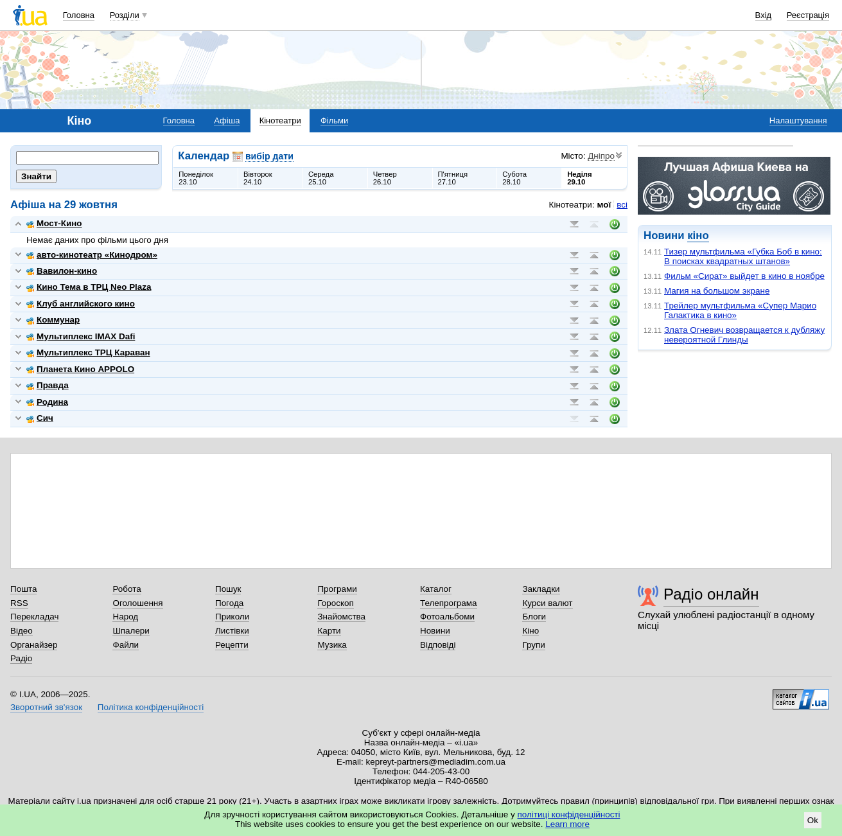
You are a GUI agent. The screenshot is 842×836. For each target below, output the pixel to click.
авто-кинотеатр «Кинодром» (91, 255)
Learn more (567, 824)
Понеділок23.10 (196, 178)
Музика (331, 645)
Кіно (530, 631)
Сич (39, 418)
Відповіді (438, 645)
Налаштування (798, 120)
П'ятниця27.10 (453, 178)
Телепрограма (448, 603)
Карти (328, 631)
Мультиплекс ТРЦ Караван (88, 352)
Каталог (436, 589)
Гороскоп (335, 603)
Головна (78, 15)
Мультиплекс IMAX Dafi (80, 336)
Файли (125, 645)
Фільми (334, 120)
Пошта (23, 589)
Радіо (21, 658)
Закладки (540, 589)
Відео (21, 631)
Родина (47, 402)
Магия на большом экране (716, 291)
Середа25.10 (321, 178)
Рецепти (232, 645)
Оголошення (137, 603)
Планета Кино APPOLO (80, 369)
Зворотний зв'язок (46, 707)
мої (604, 204)
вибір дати (269, 156)
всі (622, 204)
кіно (697, 235)
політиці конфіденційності (569, 814)
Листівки (232, 631)
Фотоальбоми (447, 616)
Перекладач (34, 616)
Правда (47, 385)
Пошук (228, 589)
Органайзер (33, 645)
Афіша (227, 120)
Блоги (534, 616)
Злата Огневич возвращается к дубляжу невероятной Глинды (744, 334)
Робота (126, 589)
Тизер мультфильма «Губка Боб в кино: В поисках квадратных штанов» (743, 256)
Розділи (124, 15)
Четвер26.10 (385, 178)
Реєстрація (808, 15)
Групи (533, 645)
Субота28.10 (514, 178)
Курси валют (547, 603)
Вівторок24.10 (257, 178)
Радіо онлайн (711, 594)
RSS (19, 603)
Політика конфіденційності (151, 707)
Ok (812, 820)
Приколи (232, 616)
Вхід (763, 15)
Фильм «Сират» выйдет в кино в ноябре (744, 276)
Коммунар (53, 320)
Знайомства (341, 616)
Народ (125, 616)
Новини (435, 631)
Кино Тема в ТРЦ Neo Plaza (89, 287)
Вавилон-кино (61, 271)
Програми (336, 589)
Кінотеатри (280, 120)
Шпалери (130, 631)
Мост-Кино (54, 223)
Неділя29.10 (579, 178)
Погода (229, 603)
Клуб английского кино (80, 303)
